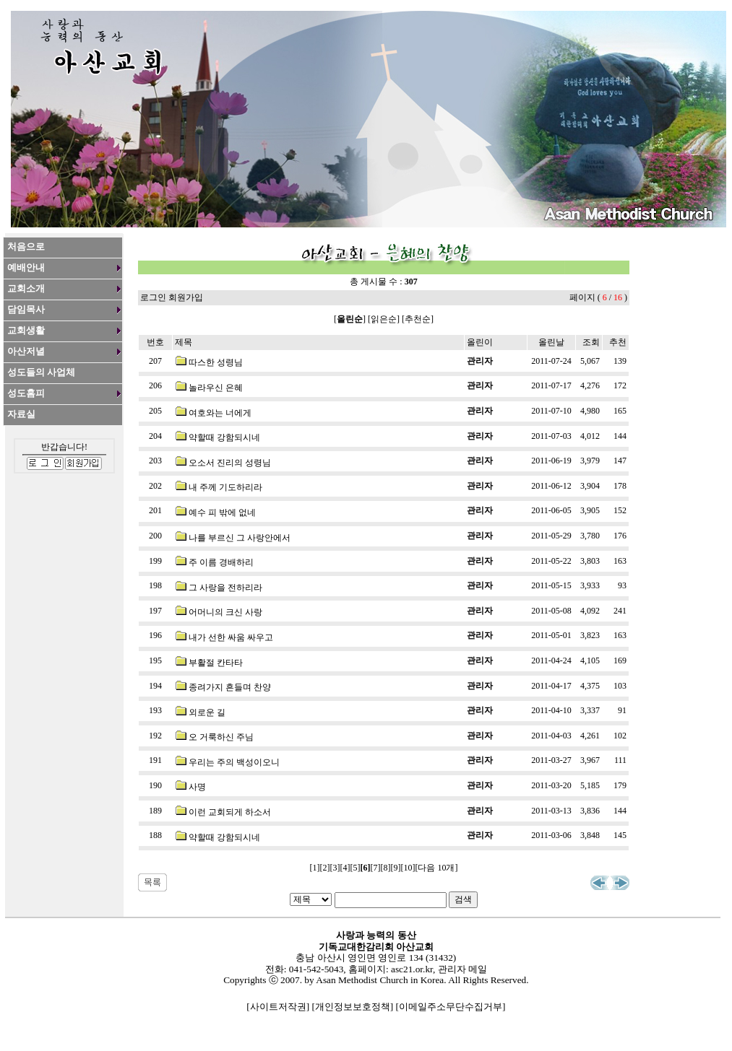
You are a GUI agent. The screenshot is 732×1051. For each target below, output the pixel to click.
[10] (408, 868)
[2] (325, 868)
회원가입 (185, 297)
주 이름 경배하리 (221, 562)
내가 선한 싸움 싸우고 (231, 637)
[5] (355, 868)
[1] (315, 868)
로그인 (153, 297)
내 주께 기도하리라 (225, 487)
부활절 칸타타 (216, 663)
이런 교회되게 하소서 (230, 812)
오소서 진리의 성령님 (230, 463)
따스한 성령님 (216, 362)
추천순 (418, 319)
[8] (386, 868)
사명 (197, 787)
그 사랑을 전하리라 (225, 588)
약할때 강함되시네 (224, 437)
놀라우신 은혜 (216, 388)
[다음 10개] (436, 868)
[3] (335, 868)
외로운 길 (207, 712)
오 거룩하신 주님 (221, 737)
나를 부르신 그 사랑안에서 (239, 538)
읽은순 (384, 319)
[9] (396, 868)
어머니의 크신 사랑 (225, 612)
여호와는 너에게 (220, 413)
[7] (376, 868)
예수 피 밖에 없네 (222, 512)
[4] (345, 868)
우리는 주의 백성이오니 (234, 762)
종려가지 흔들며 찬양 (230, 687)
